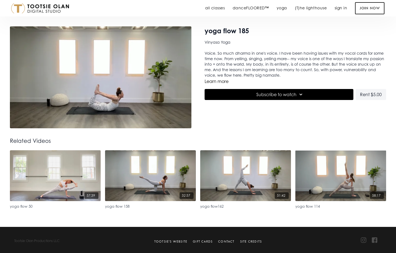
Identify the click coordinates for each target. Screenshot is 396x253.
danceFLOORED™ (251, 7)
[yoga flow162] (245, 205)
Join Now (370, 8)
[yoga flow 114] (340, 205)
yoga (282, 7)
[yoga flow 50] (55, 205)
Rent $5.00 (371, 94)
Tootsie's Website (170, 241)
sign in (341, 7)
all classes (215, 7)
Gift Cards (203, 241)
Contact (226, 241)
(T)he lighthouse (311, 7)
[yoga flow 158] (150, 205)
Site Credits (251, 241)
